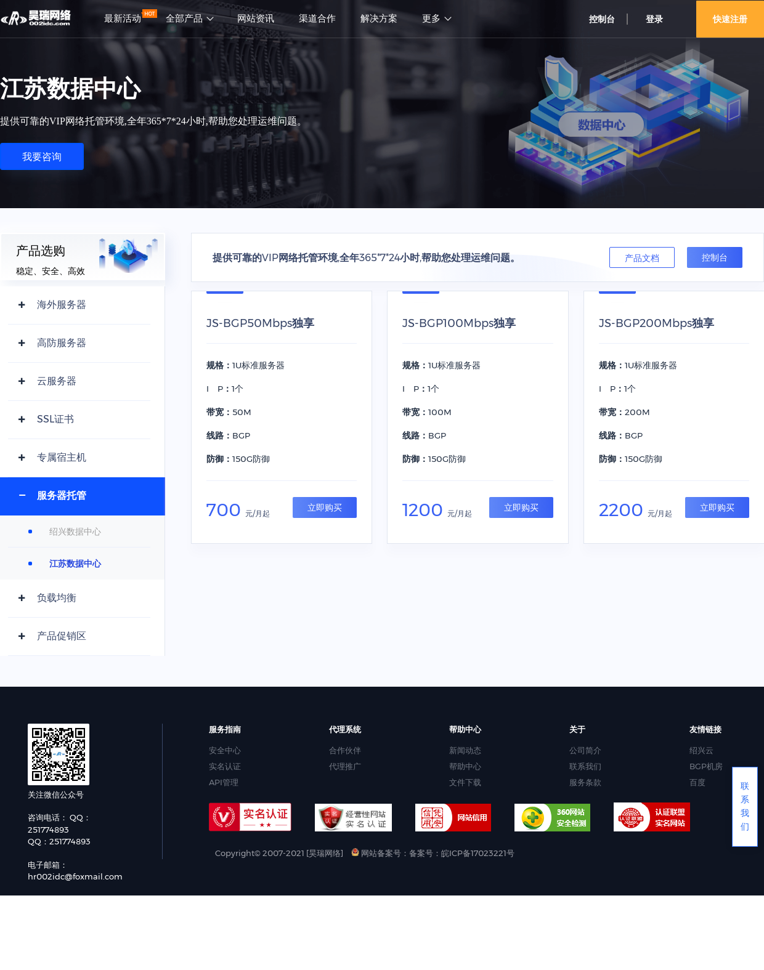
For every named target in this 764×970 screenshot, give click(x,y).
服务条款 (585, 782)
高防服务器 (61, 343)
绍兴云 (701, 750)
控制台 (602, 19)
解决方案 (378, 18)
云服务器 (56, 381)
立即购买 (324, 507)
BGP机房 (706, 766)
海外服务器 (61, 304)
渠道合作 (317, 18)
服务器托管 (61, 495)
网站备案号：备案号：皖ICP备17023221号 (432, 853)
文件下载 (465, 782)
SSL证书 (55, 419)
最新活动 (122, 18)
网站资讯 (255, 18)
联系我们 (585, 766)
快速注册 (730, 19)
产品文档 (642, 258)
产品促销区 (61, 636)
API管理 (223, 782)
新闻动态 (465, 750)
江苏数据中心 (75, 563)
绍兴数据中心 (75, 531)
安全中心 (225, 750)
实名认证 (225, 766)
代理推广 (345, 766)
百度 (697, 782)
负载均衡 (56, 598)
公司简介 (585, 750)
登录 (654, 19)
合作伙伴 (345, 750)
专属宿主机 (61, 457)
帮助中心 (465, 766)
